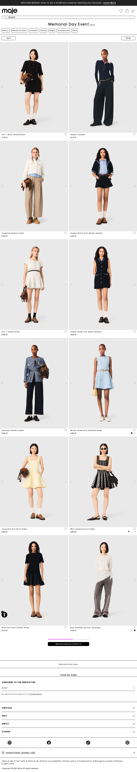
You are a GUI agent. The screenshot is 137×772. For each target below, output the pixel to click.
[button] (121, 10)
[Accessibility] (4, 615)
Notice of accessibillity (51, 761)
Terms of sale (7, 761)
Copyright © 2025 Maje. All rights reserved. (20, 768)
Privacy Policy (36, 694)
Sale (74, 30)
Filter (128, 38)
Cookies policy (85, 761)
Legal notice (8, 764)
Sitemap (119, 761)
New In (5, 30)
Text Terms (20, 761)
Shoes (43, 30)
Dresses (33, 30)
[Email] (68, 688)
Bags (52, 30)
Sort (9, 38)
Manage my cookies (103, 761)
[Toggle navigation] (132, 10)
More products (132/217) (68, 644)
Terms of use (33, 761)
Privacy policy (70, 761)
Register (132, 688)
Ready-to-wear (19, 30)
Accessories (63, 30)
